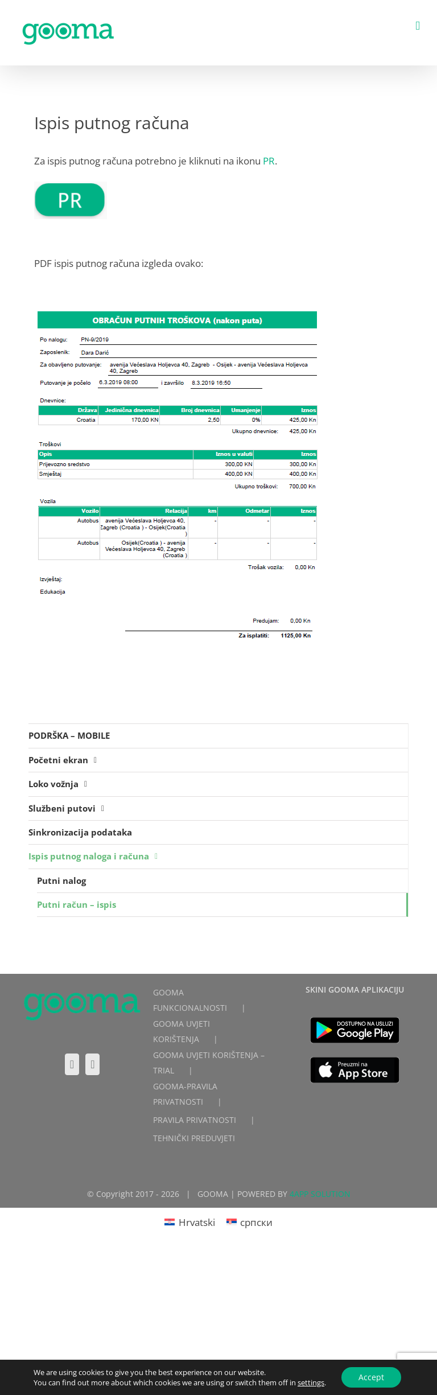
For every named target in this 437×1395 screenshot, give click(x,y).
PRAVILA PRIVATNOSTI (194, 1119)
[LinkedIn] (92, 1064)
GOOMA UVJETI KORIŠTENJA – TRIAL (209, 1063)
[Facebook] (72, 1064)
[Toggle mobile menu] (417, 26)
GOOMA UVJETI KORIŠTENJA (181, 1031)
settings (311, 1382)
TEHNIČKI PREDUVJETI (194, 1138)
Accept (371, 1377)
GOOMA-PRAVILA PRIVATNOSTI (185, 1094)
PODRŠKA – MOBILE (69, 735)
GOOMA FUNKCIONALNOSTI (190, 1000)
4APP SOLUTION (320, 1193)
